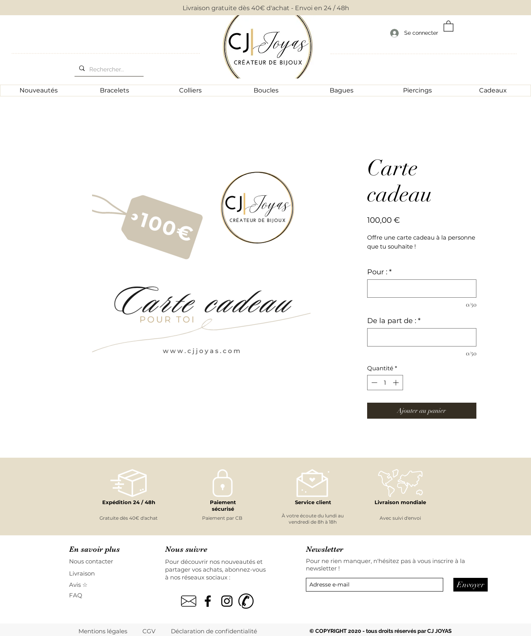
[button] (448, 26)
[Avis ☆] (78, 585)
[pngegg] (188, 601)
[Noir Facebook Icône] (207, 601)
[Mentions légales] (103, 631)
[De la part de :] (422, 337)
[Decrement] (373, 382)
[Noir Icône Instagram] (226, 601)
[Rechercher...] (108, 69)
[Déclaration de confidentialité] (214, 631)
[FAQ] (80, 595)
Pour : (379, 272)
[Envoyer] (470, 585)
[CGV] (149, 631)
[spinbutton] (384, 382)
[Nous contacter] (96, 561)
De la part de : (394, 320)
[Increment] (396, 382)
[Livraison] (96, 573)
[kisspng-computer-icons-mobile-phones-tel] (246, 601)
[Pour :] (422, 288)
